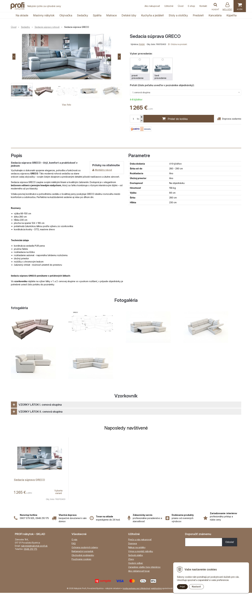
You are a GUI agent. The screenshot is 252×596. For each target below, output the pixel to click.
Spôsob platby (135, 555)
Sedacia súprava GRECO (29, 479)
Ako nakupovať (152, 6)
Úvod (180, 6)
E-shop (191, 6)
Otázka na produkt (177, 44)
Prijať (182, 586)
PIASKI (142, 44)
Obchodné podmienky (83, 555)
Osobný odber (135, 563)
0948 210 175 (30, 549)
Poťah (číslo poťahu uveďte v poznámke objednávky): (162, 85)
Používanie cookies (81, 559)
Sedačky (82, 15)
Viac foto (66, 104)
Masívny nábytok (44, 15)
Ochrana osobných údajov (85, 547)
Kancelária (215, 15)
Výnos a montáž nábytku (140, 551)
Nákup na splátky (136, 547)
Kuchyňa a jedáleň (152, 15)
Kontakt (203, 6)
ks (138, 118)
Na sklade (22, 15)
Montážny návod (103, 170)
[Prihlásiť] (227, 6)
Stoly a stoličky (178, 15)
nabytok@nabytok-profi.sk (34, 546)
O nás (74, 539)
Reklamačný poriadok (82, 551)
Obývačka (65, 15)
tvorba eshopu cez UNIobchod (136, 588)
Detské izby (129, 15)
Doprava (132, 543)
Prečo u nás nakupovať (140, 539)
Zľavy (131, 559)
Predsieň (198, 15)
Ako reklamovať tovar (139, 571)
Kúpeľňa (231, 15)
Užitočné (168, 6)
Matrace (111, 15)
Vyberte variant (58, 491)
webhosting (156, 588)
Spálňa (97, 15)
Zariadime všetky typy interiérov (144, 567)
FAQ (74, 543)
